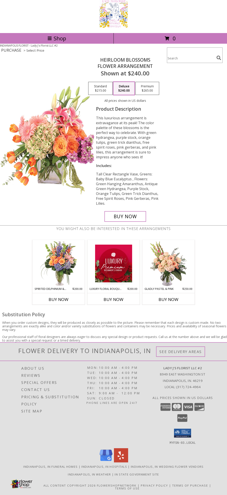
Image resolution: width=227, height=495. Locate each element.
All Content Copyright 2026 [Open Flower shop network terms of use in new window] (69, 485)
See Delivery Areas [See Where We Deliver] (180, 351)
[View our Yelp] (121, 461)
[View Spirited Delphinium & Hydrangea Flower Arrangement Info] (58, 263)
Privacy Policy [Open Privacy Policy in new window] (154, 485)
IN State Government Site (137, 474)
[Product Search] (191, 58)
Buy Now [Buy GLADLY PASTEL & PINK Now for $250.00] (168, 299)
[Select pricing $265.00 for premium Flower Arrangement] (147, 88)
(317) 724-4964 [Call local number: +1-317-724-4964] (188, 387)
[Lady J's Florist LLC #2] (113, 26)
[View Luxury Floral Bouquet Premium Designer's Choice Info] (113, 263)
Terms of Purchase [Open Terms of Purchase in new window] (190, 485)
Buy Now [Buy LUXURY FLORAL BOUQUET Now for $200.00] (113, 299)
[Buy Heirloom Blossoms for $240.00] (125, 216)
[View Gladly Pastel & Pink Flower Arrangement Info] (168, 263)
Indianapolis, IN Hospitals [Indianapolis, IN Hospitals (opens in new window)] (104, 466)
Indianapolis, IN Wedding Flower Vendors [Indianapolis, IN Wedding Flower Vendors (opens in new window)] (167, 466)
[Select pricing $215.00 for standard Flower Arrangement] (100, 88)
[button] (182, 433)
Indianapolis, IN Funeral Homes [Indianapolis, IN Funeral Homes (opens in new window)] (50, 466)
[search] (218, 57)
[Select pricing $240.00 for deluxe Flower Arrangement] (124, 88)
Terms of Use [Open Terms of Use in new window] (127, 488)
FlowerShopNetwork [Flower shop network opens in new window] (117, 485)
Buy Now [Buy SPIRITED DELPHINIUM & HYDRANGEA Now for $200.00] (58, 299)
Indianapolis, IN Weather (89, 474)
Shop (56, 38)
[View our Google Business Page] (106, 461)
